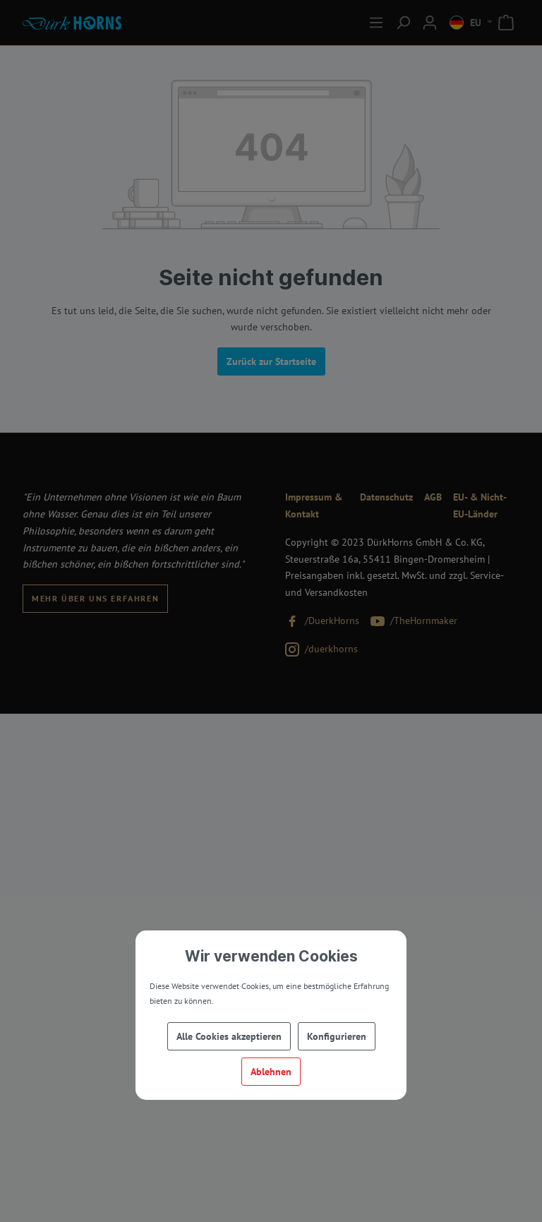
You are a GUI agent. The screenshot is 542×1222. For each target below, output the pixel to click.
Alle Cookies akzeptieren (229, 1036)
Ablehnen (271, 1071)
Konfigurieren (336, 1036)
